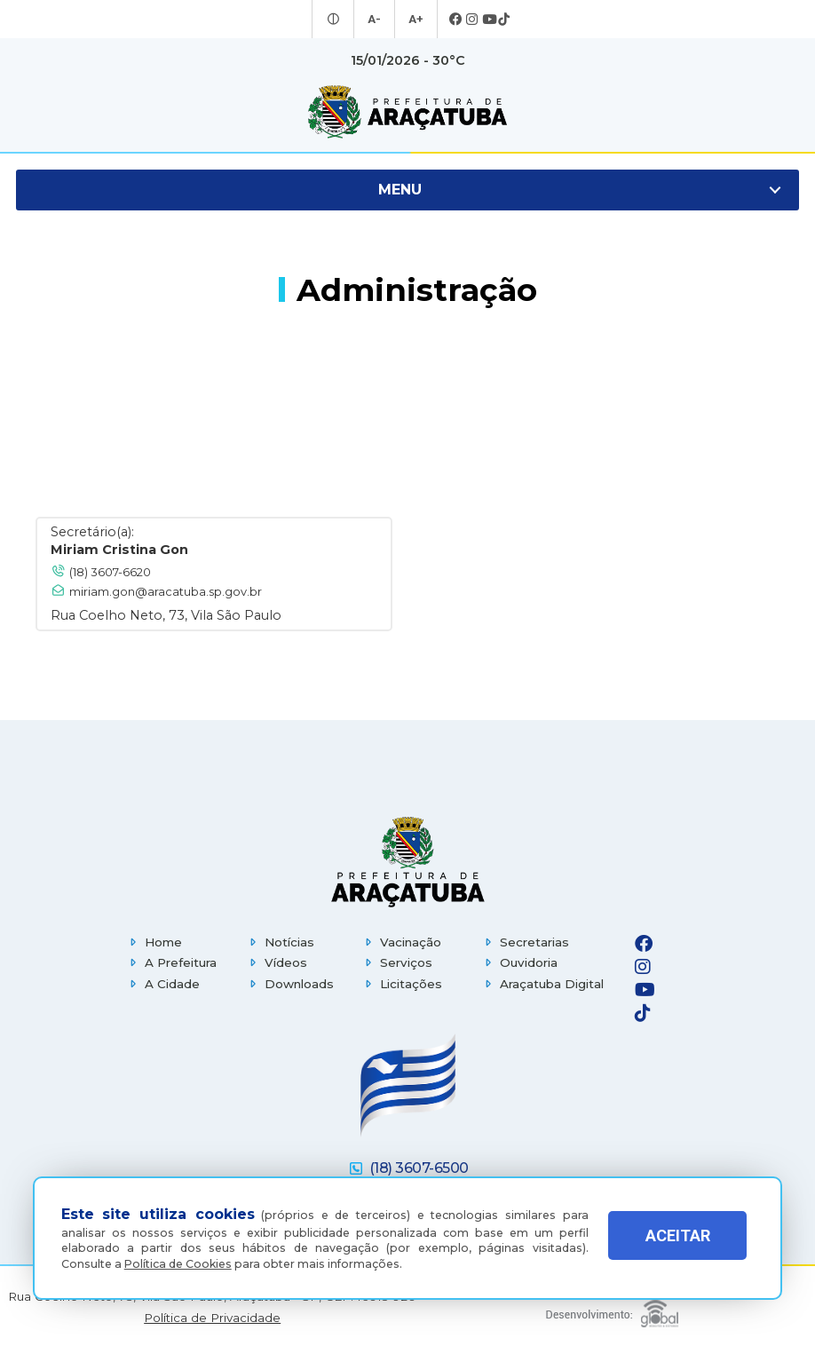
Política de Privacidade (212, 1318)
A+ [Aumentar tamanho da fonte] (414, 19)
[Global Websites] (611, 1309)
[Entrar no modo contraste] (336, 19)
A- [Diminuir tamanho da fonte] (375, 19)
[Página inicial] (407, 861)
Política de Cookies (178, 1264)
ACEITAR (677, 1242)
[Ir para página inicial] (407, 112)
